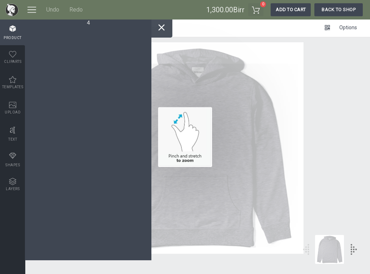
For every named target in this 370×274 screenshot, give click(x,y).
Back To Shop (339, 9)
